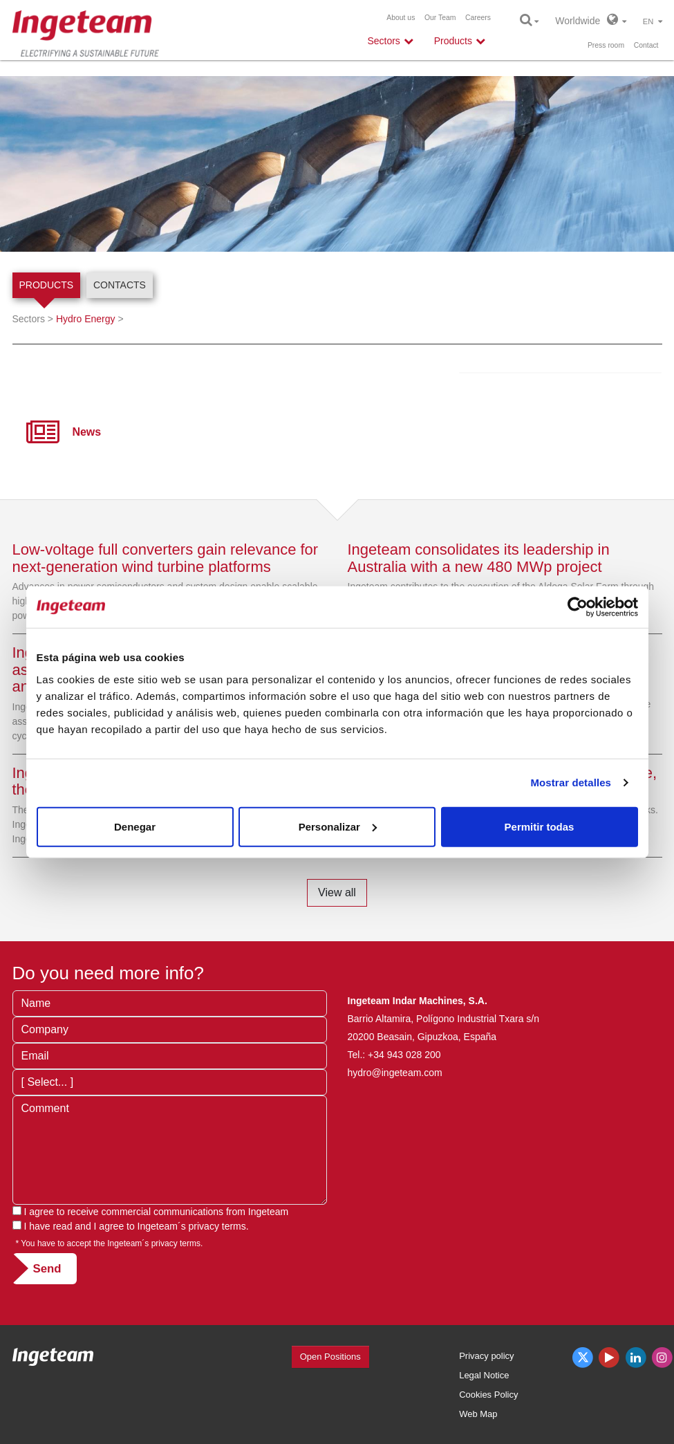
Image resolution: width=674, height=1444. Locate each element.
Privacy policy (486, 1356)
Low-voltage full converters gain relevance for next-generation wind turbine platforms (165, 558)
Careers (478, 17)
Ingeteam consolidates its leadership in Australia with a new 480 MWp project (479, 558)
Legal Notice (484, 1375)
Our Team (440, 17)
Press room (606, 45)
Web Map (478, 1414)
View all (337, 892)
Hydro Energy (85, 318)
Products (46, 284)
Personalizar (338, 826)
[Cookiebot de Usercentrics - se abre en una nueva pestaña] (577, 607)
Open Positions (330, 1356)
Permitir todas (539, 826)
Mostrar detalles (570, 782)
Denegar (135, 826)
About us (400, 17)
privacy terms (217, 1226)
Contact (646, 45)
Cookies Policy (488, 1394)
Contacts (119, 284)
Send (47, 1268)
